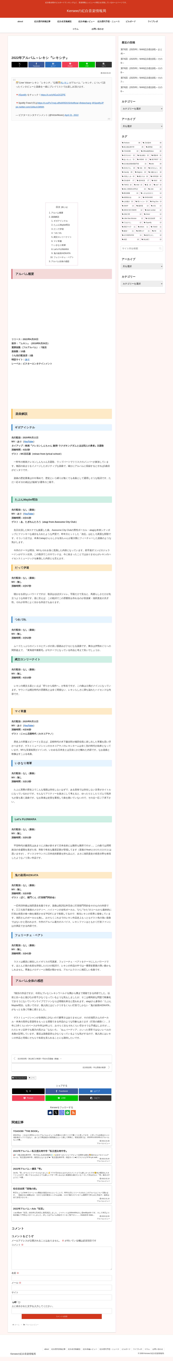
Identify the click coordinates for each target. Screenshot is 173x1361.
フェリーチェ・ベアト (64, 257)
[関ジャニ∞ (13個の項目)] (141, 202)
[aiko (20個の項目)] (155, 164)
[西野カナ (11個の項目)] (143, 231)
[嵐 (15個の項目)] (148, 185)
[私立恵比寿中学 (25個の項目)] (133, 147)
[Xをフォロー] (55, 1112)
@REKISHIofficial (70, 103)
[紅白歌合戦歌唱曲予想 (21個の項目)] (134, 164)
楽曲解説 (55, 217)
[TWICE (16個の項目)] (127, 185)
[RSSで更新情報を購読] (73, 1112)
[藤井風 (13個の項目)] (142, 206)
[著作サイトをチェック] (50, 1112)
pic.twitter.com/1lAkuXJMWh (30, 107)
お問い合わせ (157, 1353)
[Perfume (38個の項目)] (131, 143)
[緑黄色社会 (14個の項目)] (131, 197)
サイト (15, 1296)
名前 (15, 1277)
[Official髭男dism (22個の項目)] (151, 151)
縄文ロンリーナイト (63, 237)
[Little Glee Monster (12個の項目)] (132, 218)
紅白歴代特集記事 (58, 1353)
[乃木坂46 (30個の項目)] (152, 143)
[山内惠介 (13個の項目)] (127, 202)
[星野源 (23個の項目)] (154, 147)
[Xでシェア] (20, 64)
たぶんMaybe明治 (62, 225)
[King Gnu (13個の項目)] (156, 202)
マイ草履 (58, 241)
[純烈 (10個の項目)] (130, 239)
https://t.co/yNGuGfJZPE (53, 95)
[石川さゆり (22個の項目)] (128, 155)
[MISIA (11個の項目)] (143, 227)
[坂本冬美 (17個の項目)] (143, 181)
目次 (58, 207)
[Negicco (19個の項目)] (140, 172)
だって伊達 (59, 229)
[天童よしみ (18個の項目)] (128, 176)
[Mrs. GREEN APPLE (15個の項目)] (134, 189)
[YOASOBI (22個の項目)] (130, 151)
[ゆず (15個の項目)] (158, 185)
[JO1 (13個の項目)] (156, 206)
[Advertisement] (62, 46)
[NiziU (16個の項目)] (157, 181)
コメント (17, 1245)
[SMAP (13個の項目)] (128, 206)
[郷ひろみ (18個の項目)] (142, 176)
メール (16, 1287)
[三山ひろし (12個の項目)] (132, 223)
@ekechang (85, 103)
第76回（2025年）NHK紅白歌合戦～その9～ (141, 61)
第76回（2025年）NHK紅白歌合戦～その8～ (141, 70)
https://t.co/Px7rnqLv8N (49, 103)
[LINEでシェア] (87, 64)
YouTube (28, 441)
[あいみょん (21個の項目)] (128, 160)
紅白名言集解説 (74, 1353)
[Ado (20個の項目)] (141, 168)
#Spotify (22, 95)
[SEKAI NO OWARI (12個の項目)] (132, 210)
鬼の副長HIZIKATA (62, 253)
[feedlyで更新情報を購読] (67, 1112)
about (46, 1353)
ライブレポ (137, 1353)
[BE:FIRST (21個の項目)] (156, 160)
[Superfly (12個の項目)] (152, 223)
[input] (142, 248)
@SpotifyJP (98, 103)
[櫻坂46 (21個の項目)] (156, 155)
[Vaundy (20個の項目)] (127, 172)
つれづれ (58, 233)
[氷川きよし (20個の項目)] (155, 168)
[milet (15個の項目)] (138, 185)
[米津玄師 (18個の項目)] (156, 176)
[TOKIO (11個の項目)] (156, 227)
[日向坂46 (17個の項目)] (128, 181)
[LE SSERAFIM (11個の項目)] (132, 235)
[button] (104, 64)
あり (27, 359)
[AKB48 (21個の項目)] (142, 160)
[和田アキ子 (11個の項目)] (129, 227)
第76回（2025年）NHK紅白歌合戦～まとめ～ (141, 51)
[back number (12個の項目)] (153, 210)
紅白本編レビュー (90, 1353)
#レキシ (65, 82)
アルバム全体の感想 (60, 261)
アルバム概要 (57, 213)
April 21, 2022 (72, 115)
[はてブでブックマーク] (53, 64)
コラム (147, 1353)
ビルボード (126, 1353)
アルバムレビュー (19, 1078)
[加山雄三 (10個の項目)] (152, 239)
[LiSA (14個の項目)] (154, 189)
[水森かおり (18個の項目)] (154, 172)
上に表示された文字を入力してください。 (33, 1310)
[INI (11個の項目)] (156, 231)
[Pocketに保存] (70, 64)
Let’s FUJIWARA (61, 249)
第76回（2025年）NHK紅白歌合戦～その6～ (141, 89)
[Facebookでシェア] (36, 64)
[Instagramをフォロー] (61, 1112)
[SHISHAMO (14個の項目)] (152, 197)
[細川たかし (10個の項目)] (152, 235)
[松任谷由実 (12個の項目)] (154, 218)
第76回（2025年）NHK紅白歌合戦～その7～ (141, 80)
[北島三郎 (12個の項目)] (132, 214)
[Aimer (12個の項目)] (153, 214)
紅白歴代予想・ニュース (109, 1353)
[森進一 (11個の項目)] (128, 231)
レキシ (32, 1078)
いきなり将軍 (60, 245)
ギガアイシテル (61, 221)
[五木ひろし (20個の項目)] (128, 168)
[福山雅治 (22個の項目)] (143, 155)
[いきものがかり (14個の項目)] (151, 193)
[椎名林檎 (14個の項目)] (130, 193)
